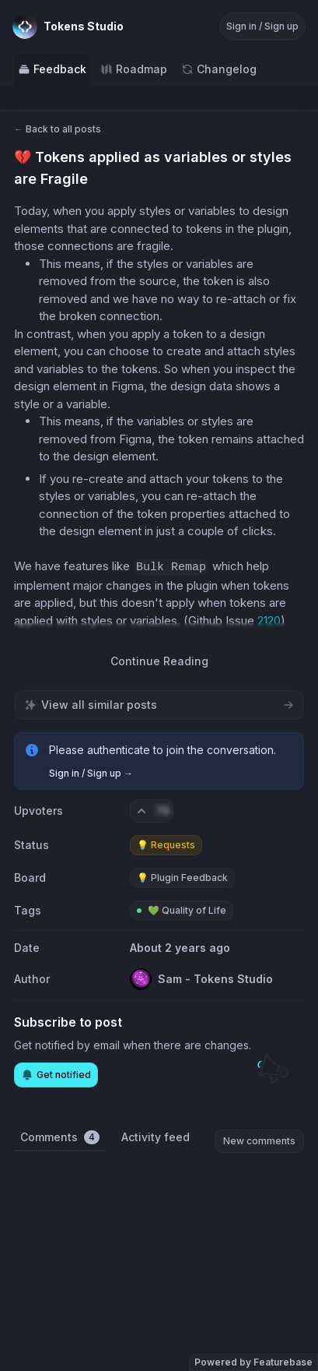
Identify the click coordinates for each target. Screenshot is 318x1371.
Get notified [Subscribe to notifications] (56, 1075)
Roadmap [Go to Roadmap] (133, 69)
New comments (259, 1141)
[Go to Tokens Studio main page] (68, 26)
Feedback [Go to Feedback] (52, 69)
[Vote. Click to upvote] (151, 811)
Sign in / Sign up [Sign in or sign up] (262, 26)
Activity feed (155, 1137)
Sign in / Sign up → (91, 773)
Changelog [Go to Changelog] (219, 69)
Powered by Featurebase (253, 1362)
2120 (269, 620)
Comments (60, 1137)
